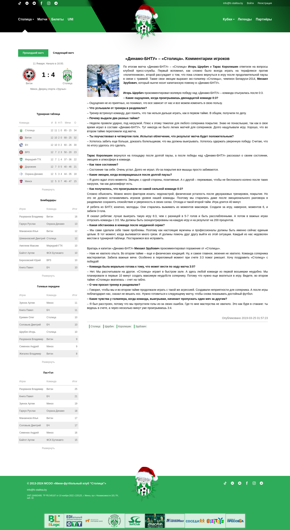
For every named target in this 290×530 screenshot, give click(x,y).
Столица (25, 19)
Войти (250, 3)
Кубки (227, 19)
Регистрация (265, 3)
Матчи (42, 19)
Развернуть (48, 189)
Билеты (57, 19)
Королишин (124, 326)
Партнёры (264, 19)
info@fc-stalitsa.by (233, 3)
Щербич (109, 326)
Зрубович (141, 326)
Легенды (245, 19)
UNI (70, 19)
